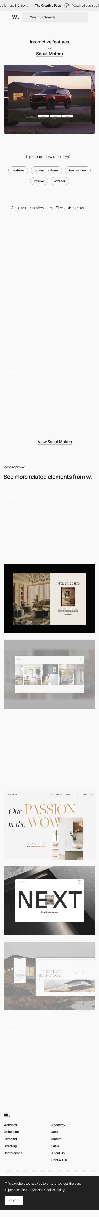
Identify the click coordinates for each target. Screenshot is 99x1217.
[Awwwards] (15, 17)
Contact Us (59, 1160)
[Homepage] (49, 674)
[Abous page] (49, 825)
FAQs (55, 1146)
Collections (11, 1132)
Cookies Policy (54, 1189)
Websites (10, 1125)
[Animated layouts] (49, 325)
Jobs (54, 1132)
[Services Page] (49, 749)
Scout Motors (49, 54)
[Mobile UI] (49, 398)
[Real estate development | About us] (49, 976)
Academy (58, 1125)
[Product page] (49, 900)
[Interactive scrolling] (49, 252)
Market (56, 1139)
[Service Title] (49, 598)
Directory (10, 1146)
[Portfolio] (49, 523)
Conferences (13, 1153)
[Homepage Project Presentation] (49, 1051)
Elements (10, 1139)
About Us (58, 1153)
